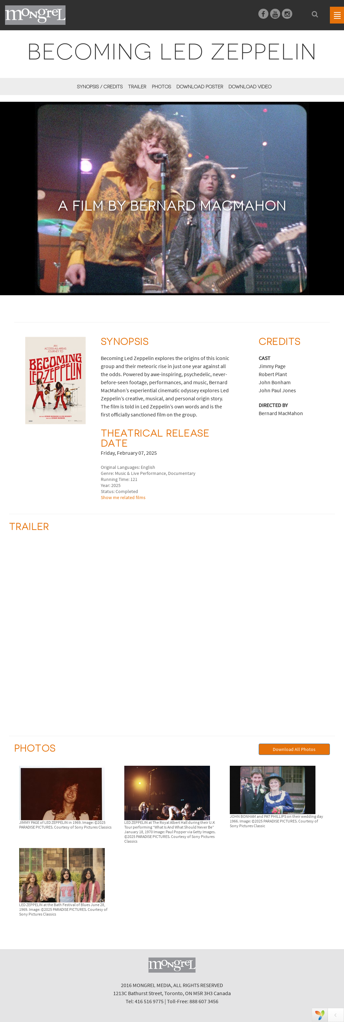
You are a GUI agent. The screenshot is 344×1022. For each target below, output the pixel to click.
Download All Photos (294, 749)
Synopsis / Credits (100, 86)
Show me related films (123, 497)
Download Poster (199, 86)
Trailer (137, 86)
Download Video (249, 86)
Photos (161, 86)
